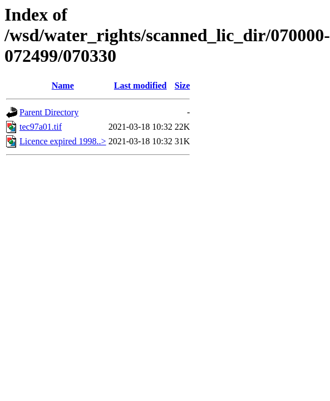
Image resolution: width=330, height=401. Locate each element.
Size (182, 85)
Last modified (140, 85)
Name (63, 85)
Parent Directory (48, 112)
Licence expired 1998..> (62, 141)
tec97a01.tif (40, 126)
